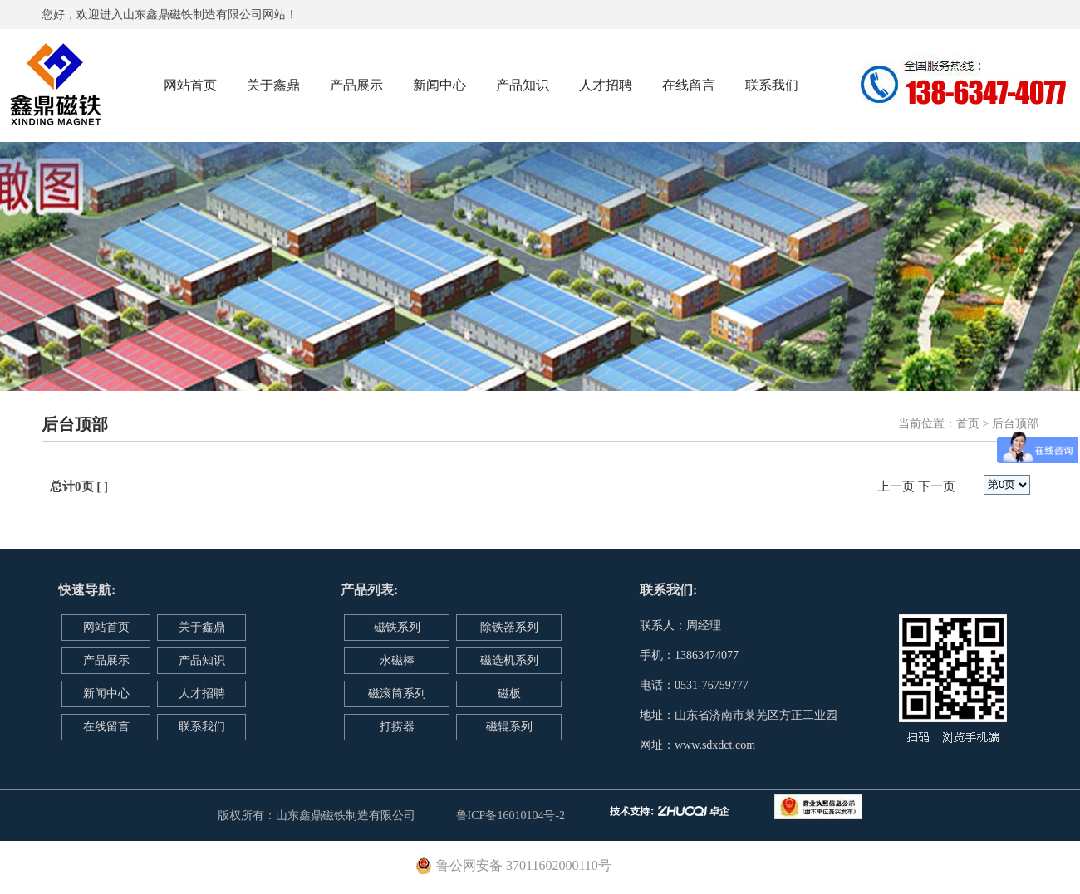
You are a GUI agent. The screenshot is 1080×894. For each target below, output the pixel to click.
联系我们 (771, 85)
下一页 (936, 486)
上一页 (896, 486)
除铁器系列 (509, 627)
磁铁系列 (397, 627)
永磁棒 (397, 660)
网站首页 (190, 85)
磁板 (509, 693)
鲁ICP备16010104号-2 (510, 815)
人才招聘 (605, 85)
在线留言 (688, 85)
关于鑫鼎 (273, 85)
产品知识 (522, 85)
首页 (967, 424)
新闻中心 (439, 85)
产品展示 (356, 85)
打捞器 (397, 727)
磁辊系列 (509, 727)
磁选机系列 (509, 660)
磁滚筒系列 (397, 693)
